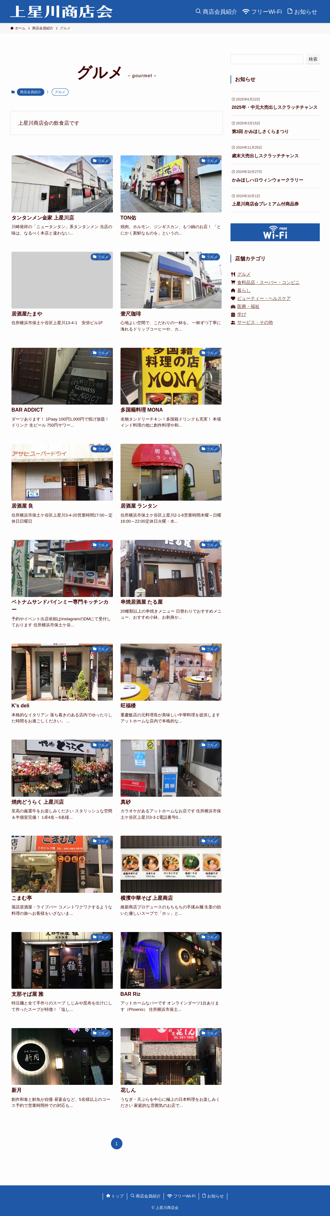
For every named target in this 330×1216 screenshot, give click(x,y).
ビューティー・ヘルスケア (264, 298)
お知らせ (213, 1196)
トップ (115, 1196)
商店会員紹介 (30, 92)
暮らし (244, 290)
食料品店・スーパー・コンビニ (268, 282)
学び (241, 314)
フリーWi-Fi (181, 1196)
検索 (313, 59)
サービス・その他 (255, 322)
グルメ (244, 274)
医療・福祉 (248, 306)
